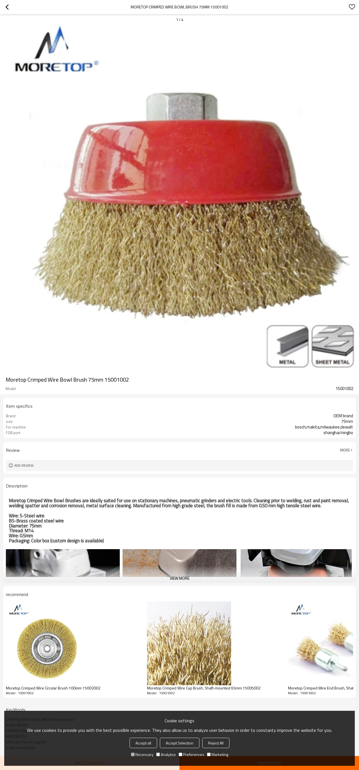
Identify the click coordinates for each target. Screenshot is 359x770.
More (345, 450)
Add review (24, 465)
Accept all (143, 743)
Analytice (166, 754)
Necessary (142, 754)
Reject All (216, 743)
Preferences (191, 754)
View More (179, 578)
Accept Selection (180, 743)
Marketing (217, 754)
